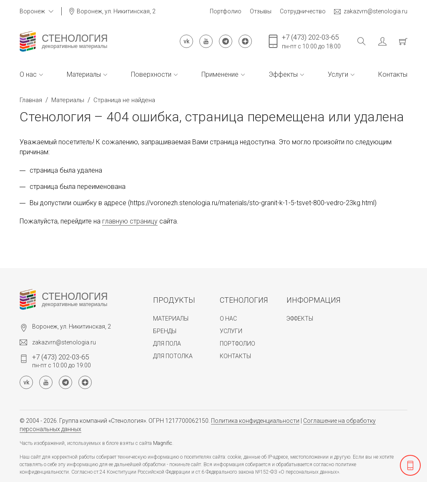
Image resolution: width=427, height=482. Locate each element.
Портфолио (225, 11)
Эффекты (286, 74)
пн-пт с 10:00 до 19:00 (61, 361)
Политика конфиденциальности (255, 420)
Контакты (392, 74)
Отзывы (260, 11)
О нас (31, 74)
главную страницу (130, 221)
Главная (31, 100)
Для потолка (173, 356)
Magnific (162, 443)
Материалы (87, 74)
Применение (223, 74)
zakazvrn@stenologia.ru (370, 11)
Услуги (341, 74)
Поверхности (154, 74)
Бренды (164, 331)
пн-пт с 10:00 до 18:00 (311, 41)
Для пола (167, 343)
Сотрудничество (303, 11)
